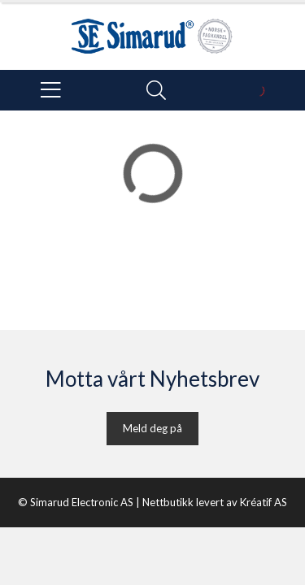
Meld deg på (152, 428)
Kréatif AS (263, 502)
